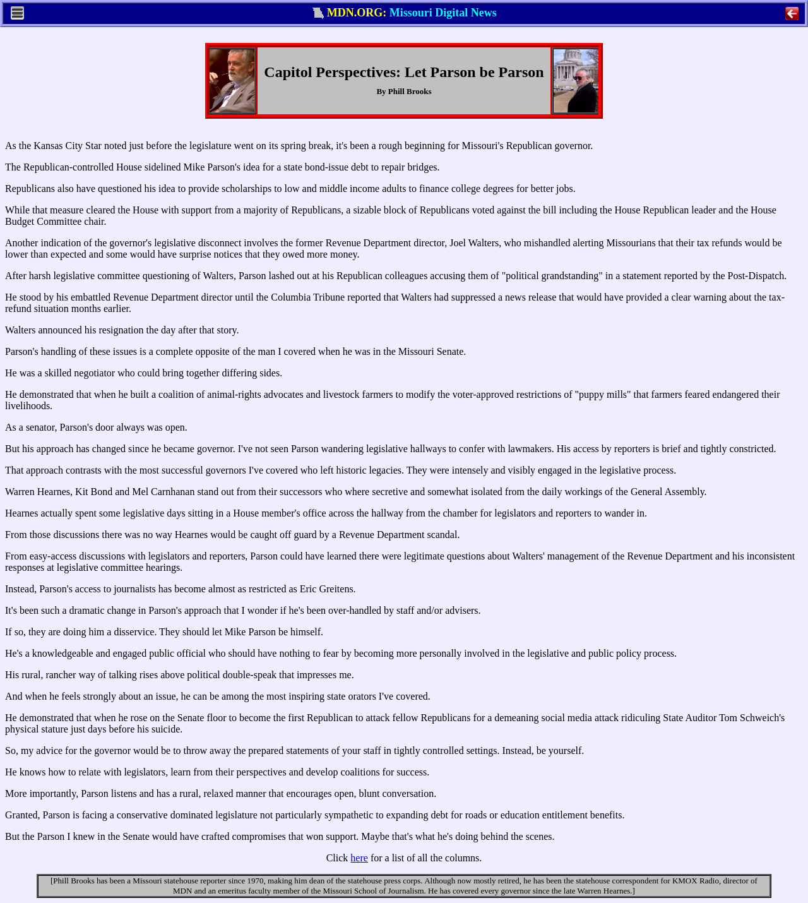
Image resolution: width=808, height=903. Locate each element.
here (359, 857)
